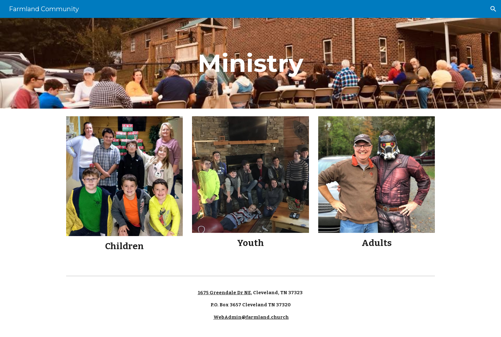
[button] (493, 9)
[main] (250, 63)
